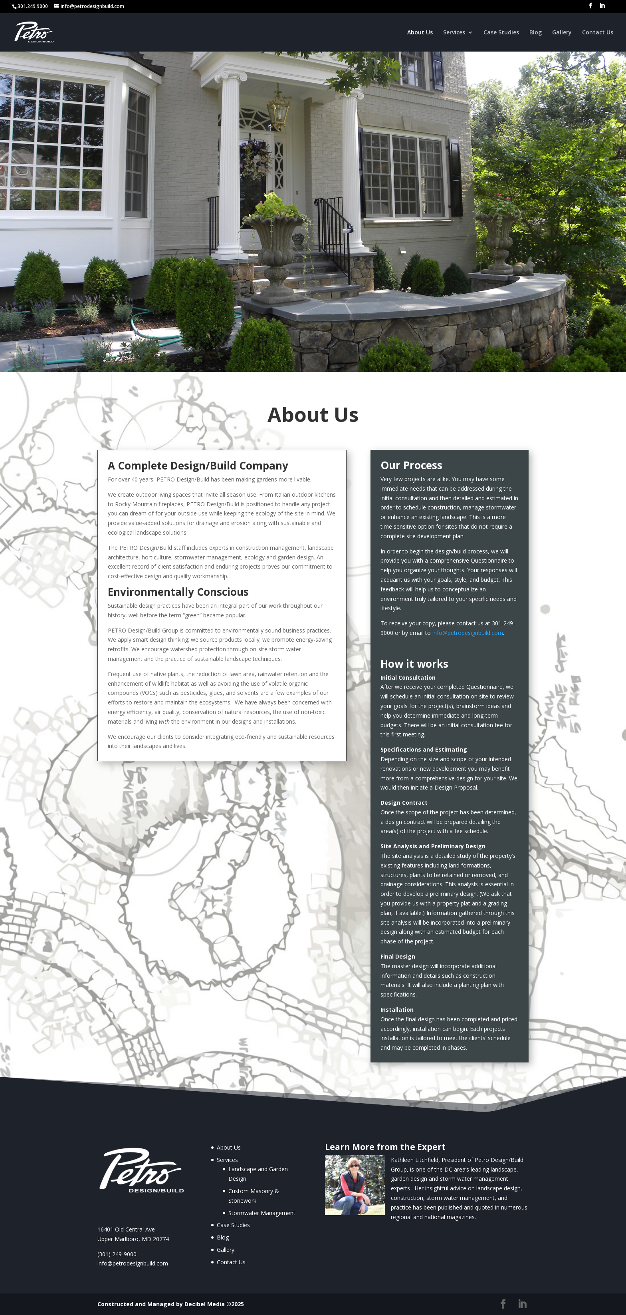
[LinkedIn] (602, 8)
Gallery (562, 33)
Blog (535, 33)
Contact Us (597, 33)
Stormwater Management (261, 1213)
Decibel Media (204, 1304)
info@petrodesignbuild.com (467, 633)
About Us (420, 33)
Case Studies (501, 33)
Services (454, 33)
